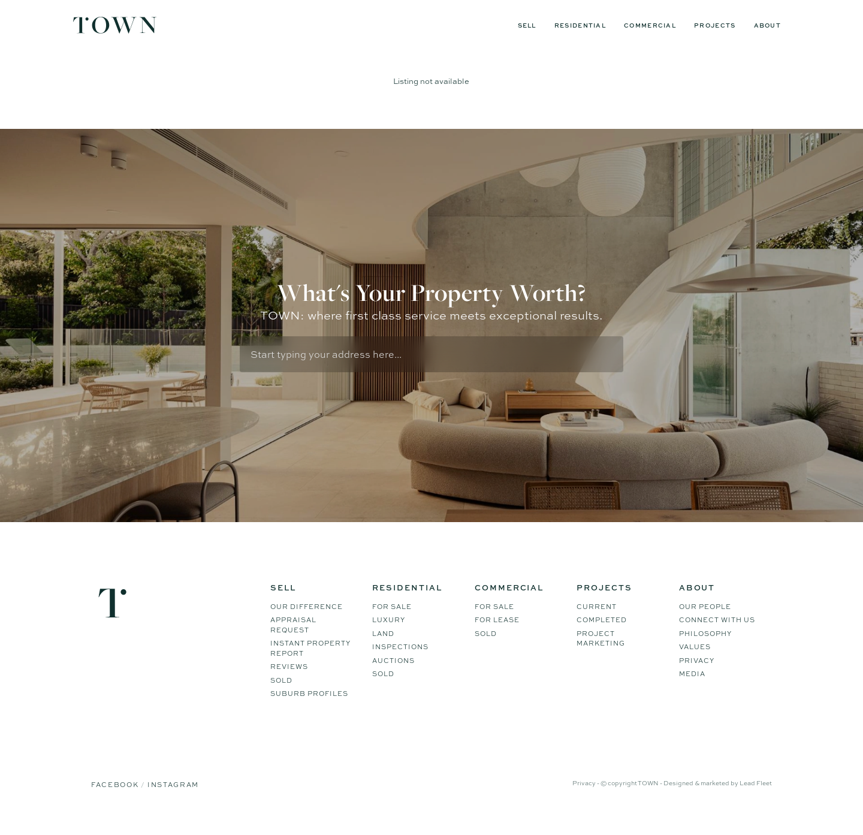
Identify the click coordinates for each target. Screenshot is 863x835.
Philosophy (705, 648)
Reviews (289, 681)
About (767, 25)
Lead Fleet (756, 798)
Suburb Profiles (309, 708)
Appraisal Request (293, 640)
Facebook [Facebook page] (116, 799)
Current (597, 621)
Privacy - (586, 798)
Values (695, 662)
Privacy (696, 675)
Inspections (400, 662)
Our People (705, 621)
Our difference (306, 621)
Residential (580, 25)
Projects (714, 25)
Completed (602, 635)
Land (383, 648)
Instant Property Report (310, 663)
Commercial (650, 25)
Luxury (388, 635)
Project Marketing (601, 653)
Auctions (393, 675)
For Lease (497, 635)
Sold (281, 695)
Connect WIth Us (717, 635)
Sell (527, 25)
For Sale (392, 621)
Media (692, 689)
